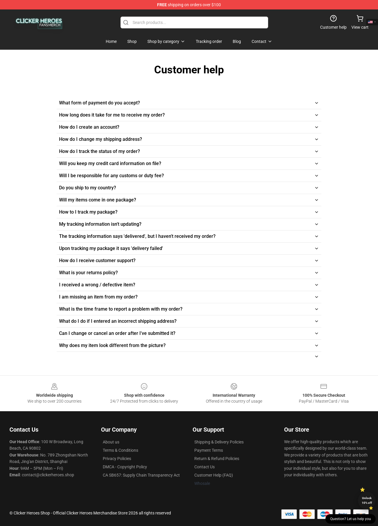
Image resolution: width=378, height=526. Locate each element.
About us (111, 442)
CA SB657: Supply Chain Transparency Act (141, 475)
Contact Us (204, 466)
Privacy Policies (117, 458)
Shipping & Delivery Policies (219, 442)
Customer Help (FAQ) (213, 475)
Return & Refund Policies (216, 458)
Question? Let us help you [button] (350, 519)
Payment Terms (208, 450)
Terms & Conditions (120, 450)
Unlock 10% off (367, 500)
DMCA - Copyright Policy (125, 466)
